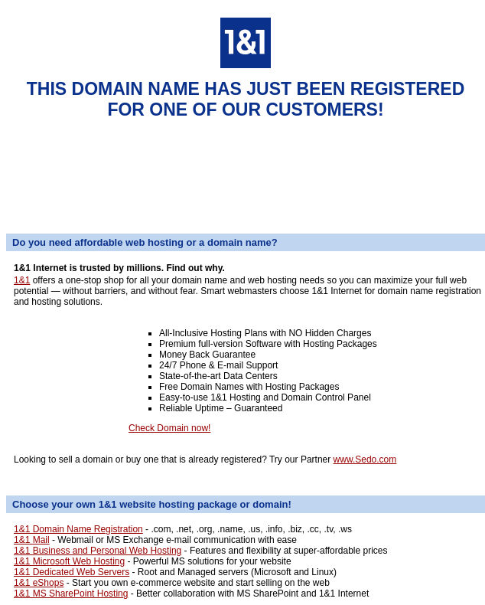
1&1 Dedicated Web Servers (71, 572)
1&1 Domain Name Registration (78, 529)
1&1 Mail (32, 540)
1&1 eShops (38, 582)
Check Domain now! (169, 428)
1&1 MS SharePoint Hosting (71, 593)
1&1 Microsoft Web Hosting (69, 561)
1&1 (22, 280)
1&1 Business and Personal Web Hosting (97, 550)
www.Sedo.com (365, 459)
